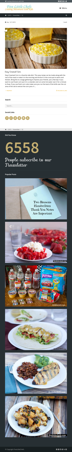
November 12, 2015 (62, 90)
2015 (9, 15)
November (16, 15)
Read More (9, 90)
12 (22, 15)
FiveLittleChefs (19, 449)
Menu (63, 8)
